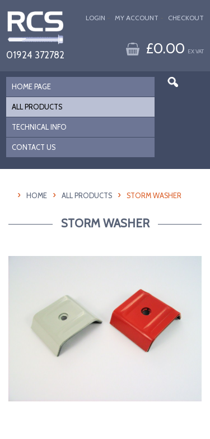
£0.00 (175, 48)
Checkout (186, 17)
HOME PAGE (31, 87)
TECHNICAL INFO (39, 127)
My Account (136, 17)
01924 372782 (35, 54)
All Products (87, 195)
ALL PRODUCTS (37, 107)
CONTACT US (33, 147)
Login (95, 17)
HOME (36, 195)
